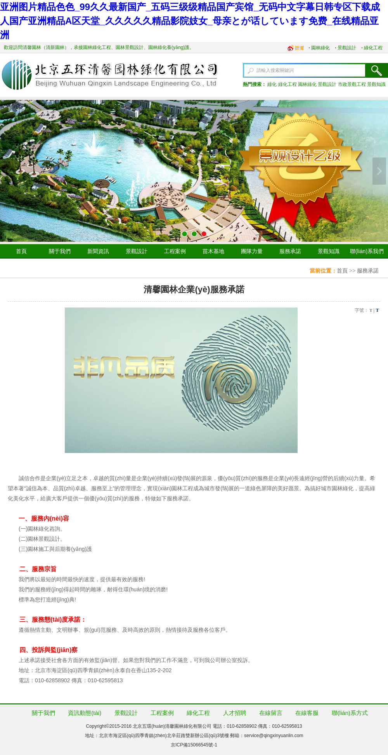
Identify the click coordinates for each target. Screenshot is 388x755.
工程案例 (175, 251)
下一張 (379, 171)
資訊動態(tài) (84, 713)
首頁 (21, 251)
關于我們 (60, 251)
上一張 (9, 171)
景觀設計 (347, 48)
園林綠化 (320, 48)
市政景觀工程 (352, 84)
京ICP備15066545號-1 (194, 745)
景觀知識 (376, 84)
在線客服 (307, 713)
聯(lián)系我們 (367, 251)
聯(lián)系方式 (350, 713)
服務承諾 (290, 251)
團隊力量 (252, 251)
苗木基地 (213, 251)
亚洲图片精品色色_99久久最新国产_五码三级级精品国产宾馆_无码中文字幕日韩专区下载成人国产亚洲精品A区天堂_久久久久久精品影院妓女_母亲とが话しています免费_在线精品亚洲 (190, 21)
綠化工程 (373, 48)
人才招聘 (234, 713)
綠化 (272, 84)
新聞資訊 (98, 251)
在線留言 (270, 713)
